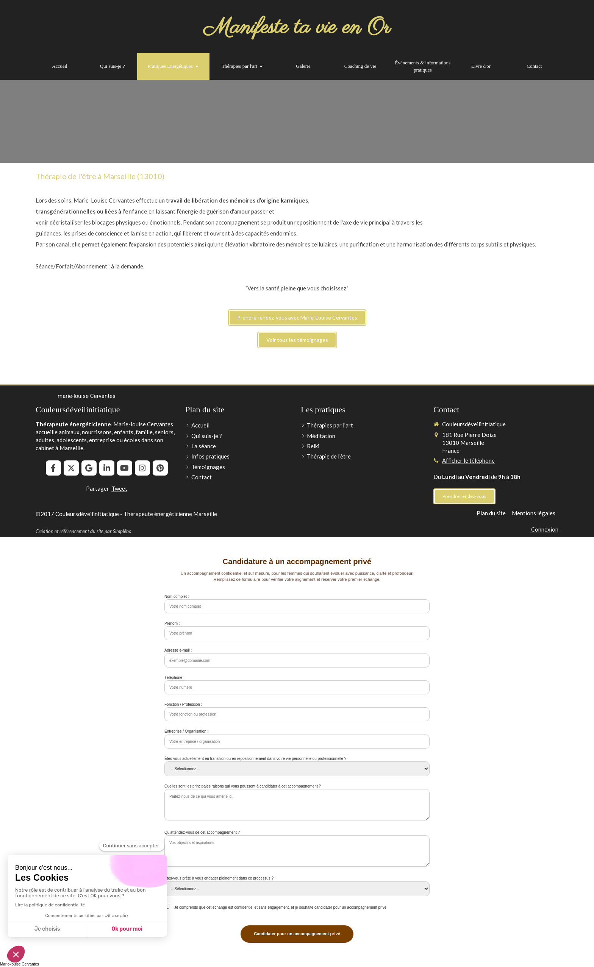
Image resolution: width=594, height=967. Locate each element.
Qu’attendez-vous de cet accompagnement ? (202, 832)
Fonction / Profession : (183, 704)
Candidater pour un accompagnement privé (297, 933)
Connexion (544, 529)
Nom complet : (176, 596)
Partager (97, 488)
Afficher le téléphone (468, 460)
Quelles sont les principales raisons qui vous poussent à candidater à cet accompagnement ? (242, 786)
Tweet (119, 488)
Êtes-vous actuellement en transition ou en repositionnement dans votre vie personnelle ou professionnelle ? (255, 758)
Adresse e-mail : (178, 650)
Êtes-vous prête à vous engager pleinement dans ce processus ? (219, 878)
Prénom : (172, 623)
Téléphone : (174, 677)
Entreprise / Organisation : (186, 731)
